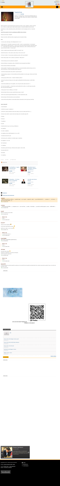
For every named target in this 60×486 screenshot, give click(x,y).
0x (10, 172)
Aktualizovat (5, 192)
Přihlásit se (57, 0)
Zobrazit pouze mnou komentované (8, 195)
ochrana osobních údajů (8, 464)
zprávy (3, 0)
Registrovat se (56, 1)
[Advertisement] (12, 279)
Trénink (29, 172)
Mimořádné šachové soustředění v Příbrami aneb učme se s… (32, 168)
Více (10, 332)
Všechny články (53, 356)
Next (28, 452)
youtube (3, 2)
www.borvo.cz (25, 464)
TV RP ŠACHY (25, 465)
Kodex (14, 464)
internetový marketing (8, 467)
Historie (10, 183)
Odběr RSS (5, 162)
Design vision (6, 466)
